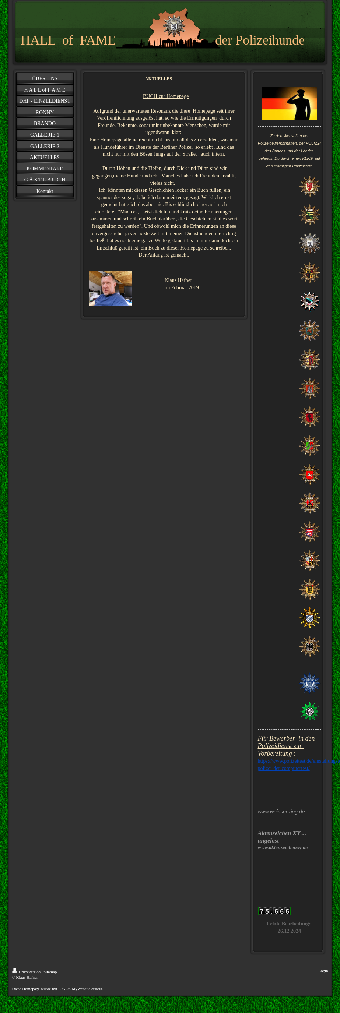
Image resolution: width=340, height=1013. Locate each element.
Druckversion (26, 972)
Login (323, 970)
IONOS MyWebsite (74, 988)
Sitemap (50, 972)
